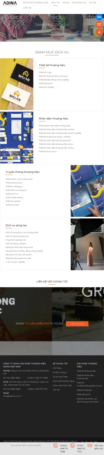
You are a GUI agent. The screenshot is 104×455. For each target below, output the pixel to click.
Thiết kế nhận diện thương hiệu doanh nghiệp (60, 133)
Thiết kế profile (12, 205)
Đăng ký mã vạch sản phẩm (19, 254)
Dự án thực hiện (60, 376)
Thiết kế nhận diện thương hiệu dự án (56, 144)
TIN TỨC (93, 2)
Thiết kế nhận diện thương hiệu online (56, 148)
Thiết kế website (13, 201)
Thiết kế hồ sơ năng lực (16, 190)
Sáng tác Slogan (46, 87)
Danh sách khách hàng (63, 381)
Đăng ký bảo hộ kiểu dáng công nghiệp (24, 251)
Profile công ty (60, 372)
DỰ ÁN (65, 2)
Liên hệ (56, 390)
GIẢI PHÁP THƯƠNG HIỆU (35, 2)
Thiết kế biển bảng (14, 197)
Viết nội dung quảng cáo (17, 236)
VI (98, 12)
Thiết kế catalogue (14, 186)
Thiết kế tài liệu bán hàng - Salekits (55, 137)
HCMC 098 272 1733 (81, 448)
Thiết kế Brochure (14, 183)
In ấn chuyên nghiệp (15, 262)
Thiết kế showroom (48, 151)
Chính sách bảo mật (62, 385)
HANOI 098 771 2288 (64, 448)
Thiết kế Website (84, 390)
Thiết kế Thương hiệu (86, 371)
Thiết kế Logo (45, 72)
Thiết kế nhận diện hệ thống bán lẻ (55, 140)
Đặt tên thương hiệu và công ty (53, 76)
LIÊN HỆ (27, 8)
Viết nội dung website (16, 243)
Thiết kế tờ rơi (12, 194)
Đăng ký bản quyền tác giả (18, 258)
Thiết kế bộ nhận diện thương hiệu (55, 125)
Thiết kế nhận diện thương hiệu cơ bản (56, 129)
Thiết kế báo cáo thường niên (19, 179)
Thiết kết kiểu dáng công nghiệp (54, 79)
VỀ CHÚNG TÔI (79, 2)
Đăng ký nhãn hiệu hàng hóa (19, 247)
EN (92, 12)
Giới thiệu (57, 368)
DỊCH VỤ (55, 2)
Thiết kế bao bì (45, 83)
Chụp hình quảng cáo (16, 240)
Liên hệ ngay (77, 324)
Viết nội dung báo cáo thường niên (22, 232)
